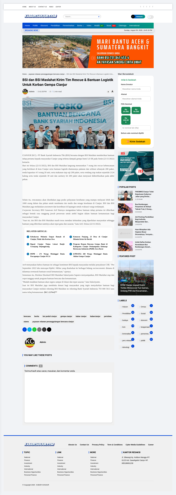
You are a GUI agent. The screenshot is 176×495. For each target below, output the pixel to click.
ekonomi (146, 319)
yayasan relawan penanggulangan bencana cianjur (47, 74)
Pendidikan (55, 25)
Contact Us (42, 6)
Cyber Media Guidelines (135, 445)
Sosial (146, 312)
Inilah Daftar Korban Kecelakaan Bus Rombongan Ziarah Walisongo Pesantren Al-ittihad (143, 244)
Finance (27, 460)
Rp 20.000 (126, 110)
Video (89, 25)
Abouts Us (72, 445)
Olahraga (122, 25)
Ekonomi (44, 25)
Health (99, 25)
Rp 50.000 (136, 110)
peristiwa (107, 316)
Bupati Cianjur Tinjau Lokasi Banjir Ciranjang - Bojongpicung (47, 245)
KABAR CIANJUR (42, 485)
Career (151, 445)
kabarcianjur (95, 316)
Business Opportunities (32, 472)
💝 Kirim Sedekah (135, 141)
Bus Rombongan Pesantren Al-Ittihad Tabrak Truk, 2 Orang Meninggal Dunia (143, 206)
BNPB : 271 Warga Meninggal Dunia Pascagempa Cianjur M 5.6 (47, 255)
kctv (128, 326)
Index (51, 6)
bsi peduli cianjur (50, 316)
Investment (28, 463)
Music (111, 25)
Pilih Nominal (126, 104)
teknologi (128, 346)
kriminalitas (128, 333)
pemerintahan (146, 333)
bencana (27, 316)
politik (146, 339)
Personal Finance (30, 475)
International (134, 25)
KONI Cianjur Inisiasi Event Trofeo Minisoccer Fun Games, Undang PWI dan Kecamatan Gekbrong (134, 288)
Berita (79, 25)
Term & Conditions (115, 445)
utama (26, 322)
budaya (128, 319)
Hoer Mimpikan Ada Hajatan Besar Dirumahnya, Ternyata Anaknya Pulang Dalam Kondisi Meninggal (144, 232)
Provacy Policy (98, 445)
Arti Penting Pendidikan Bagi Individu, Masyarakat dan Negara (144, 219)
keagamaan (146, 326)
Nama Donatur (127, 84)
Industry (27, 466)
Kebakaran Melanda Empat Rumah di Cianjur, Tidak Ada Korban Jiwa (47, 238)
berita (36, 316)
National (27, 457)
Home (24, 6)
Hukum (128, 306)
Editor (58, 6)
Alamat (124, 94)
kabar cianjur (81, 316)
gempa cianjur (66, 316)
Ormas (146, 306)
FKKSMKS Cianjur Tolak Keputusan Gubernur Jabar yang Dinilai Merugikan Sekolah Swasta (144, 194)
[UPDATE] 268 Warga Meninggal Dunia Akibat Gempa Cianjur (90, 255)
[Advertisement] (67, 189)
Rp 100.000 (126, 120)
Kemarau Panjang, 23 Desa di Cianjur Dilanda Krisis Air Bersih (90, 238)
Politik (35, 25)
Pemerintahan (68, 25)
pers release (128, 339)
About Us (32, 6)
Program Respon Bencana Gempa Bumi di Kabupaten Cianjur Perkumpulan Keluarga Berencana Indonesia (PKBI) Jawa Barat (90, 246)
